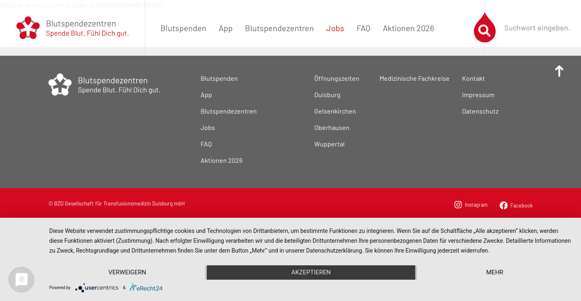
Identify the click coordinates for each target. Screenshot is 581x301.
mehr (494, 272)
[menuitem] (183, 28)
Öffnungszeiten (336, 78)
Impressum (478, 94)
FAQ (364, 28)
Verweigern (127, 272)
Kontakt (473, 78)
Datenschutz (480, 111)
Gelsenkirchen (335, 111)
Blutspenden (183, 28)
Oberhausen (332, 127)
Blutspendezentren (279, 28)
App (226, 28)
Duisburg (327, 94)
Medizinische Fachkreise (415, 78)
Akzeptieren (311, 272)
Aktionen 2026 (408, 28)
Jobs (335, 28)
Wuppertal (329, 144)
